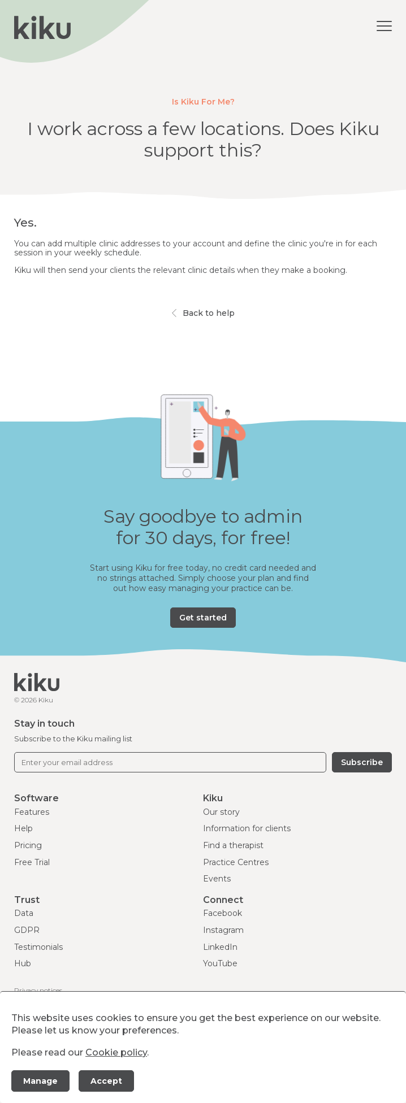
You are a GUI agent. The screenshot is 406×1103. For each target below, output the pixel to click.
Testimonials (38, 947)
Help (23, 828)
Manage (40, 1081)
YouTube (220, 963)
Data (23, 913)
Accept (106, 1081)
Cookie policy (116, 1052)
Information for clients (247, 828)
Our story (221, 812)
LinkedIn (220, 947)
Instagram (223, 930)
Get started (203, 618)
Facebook (222, 913)
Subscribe (362, 762)
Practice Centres (236, 862)
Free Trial (32, 862)
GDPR (27, 930)
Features (31, 812)
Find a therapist (233, 845)
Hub (22, 963)
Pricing (28, 845)
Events (217, 879)
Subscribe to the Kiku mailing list (73, 738)
